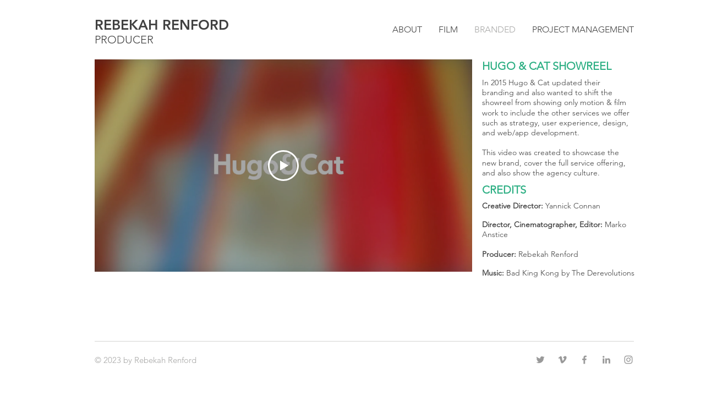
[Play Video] (283, 165)
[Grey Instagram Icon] (628, 359)
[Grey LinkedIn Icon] (606, 359)
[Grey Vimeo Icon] (562, 359)
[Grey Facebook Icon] (584, 359)
